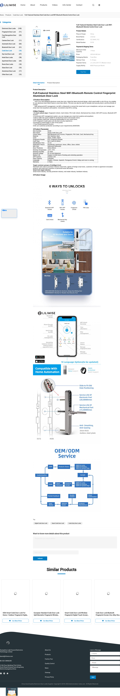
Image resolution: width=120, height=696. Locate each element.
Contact (79, 5)
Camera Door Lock (12, 40)
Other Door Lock (12, 74)
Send (93, 677)
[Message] (105, 669)
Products (43, 5)
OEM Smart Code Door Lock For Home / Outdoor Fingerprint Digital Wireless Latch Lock (15, 614)
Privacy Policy (49, 677)
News (46, 668)
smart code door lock (58, 523)
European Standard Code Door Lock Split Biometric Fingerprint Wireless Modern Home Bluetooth (46, 614)
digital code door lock (41, 523)
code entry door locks (75, 523)
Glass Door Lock (12, 68)
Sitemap (47, 672)
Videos (55, 5)
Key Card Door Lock (12, 54)
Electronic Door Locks (12, 28)
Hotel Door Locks (12, 57)
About (32, 5)
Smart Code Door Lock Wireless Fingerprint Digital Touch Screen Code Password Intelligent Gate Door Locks (76, 614)
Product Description (53, 83)
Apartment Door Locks (12, 61)
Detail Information (38, 83)
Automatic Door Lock (12, 44)
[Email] (105, 663)
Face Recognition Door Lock (12, 36)
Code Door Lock (12, 51)
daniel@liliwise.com (6, 656)
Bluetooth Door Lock (12, 47)
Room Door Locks (12, 64)
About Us (48, 650)
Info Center (66, 5)
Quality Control (49, 663)
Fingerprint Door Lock (12, 32)
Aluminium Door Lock (12, 71)
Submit (40, 558)
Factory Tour (49, 659)
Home (22, 5)
